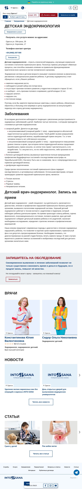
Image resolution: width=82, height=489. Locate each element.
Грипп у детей (11, 446)
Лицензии (73, 478)
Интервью (31, 470)
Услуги (15, 467)
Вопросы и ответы (54, 467)
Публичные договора (46, 470)
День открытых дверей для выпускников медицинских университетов (54, 392)
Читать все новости (41, 402)
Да (5, 17)
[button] (15, 8)
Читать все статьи (41, 454)
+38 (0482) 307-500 (13, 53)
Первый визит (39, 467)
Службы (6, 467)
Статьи (76, 467)
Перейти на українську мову (42, 2)
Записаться (12, 279)
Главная (8, 21)
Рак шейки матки (49, 446)
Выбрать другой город (17, 17)
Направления (19, 21)
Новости (67, 467)
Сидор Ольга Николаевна (59, 337)
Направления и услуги (15, 32)
